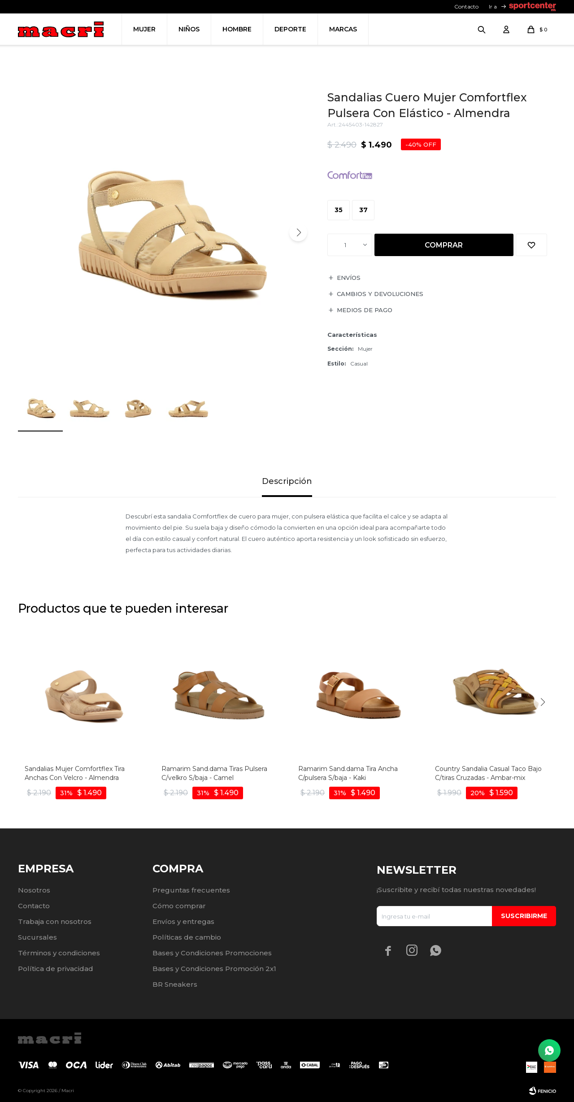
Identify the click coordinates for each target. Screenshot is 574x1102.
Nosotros (34, 890)
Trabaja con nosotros (54, 921)
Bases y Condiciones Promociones (212, 953)
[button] (298, 232)
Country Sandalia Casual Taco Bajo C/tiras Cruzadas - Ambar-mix (488, 773)
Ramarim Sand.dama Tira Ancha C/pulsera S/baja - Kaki (348, 773)
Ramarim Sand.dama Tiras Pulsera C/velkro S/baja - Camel (214, 773)
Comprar (444, 245)
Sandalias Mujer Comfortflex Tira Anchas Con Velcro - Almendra (75, 773)
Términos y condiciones (59, 953)
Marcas (343, 29)
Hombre (237, 29)
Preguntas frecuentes (191, 890)
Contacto (466, 6)
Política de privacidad (55, 968)
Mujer (144, 29)
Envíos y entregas (183, 921)
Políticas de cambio (186, 937)
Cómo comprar (179, 906)
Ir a (493, 6)
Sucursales (37, 937)
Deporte (290, 29)
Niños (189, 29)
